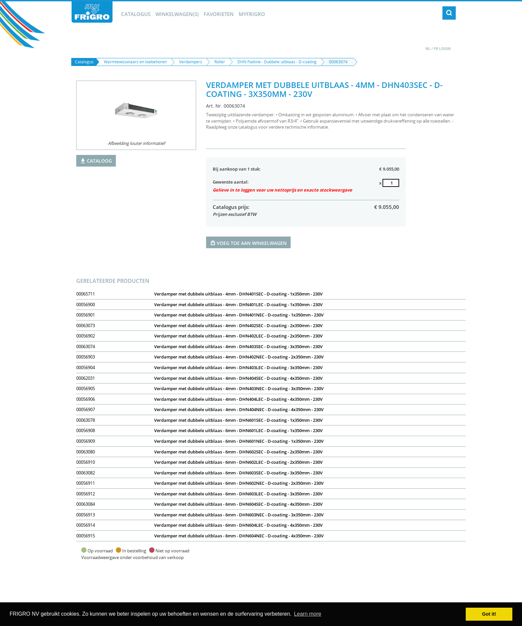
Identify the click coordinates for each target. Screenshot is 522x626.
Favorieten (219, 14)
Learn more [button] (307, 614)
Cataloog (96, 161)
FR (436, 48)
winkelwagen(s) (177, 14)
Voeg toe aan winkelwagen (248, 242)
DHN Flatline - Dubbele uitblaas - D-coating (277, 62)
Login (445, 48)
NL (427, 48)
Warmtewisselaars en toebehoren (135, 62)
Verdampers (190, 62)
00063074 (338, 62)
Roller (219, 62)
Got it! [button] (489, 614)
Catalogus (135, 14)
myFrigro (252, 14)
